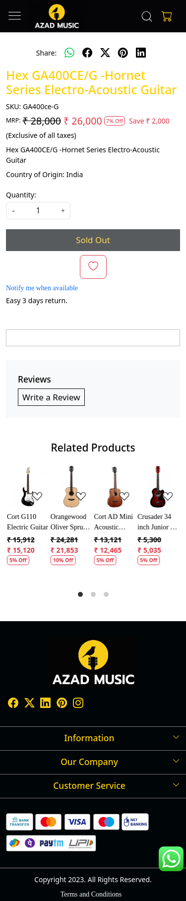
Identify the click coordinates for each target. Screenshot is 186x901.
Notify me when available (42, 288)
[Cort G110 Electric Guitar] (28, 487)
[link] (146, 16)
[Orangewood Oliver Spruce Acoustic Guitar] (71, 487)
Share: (46, 53)
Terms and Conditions (91, 894)
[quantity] (38, 210)
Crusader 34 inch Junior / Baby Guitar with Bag (154, 522)
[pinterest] (123, 52)
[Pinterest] (62, 704)
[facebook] (87, 52)
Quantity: (21, 194)
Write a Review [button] (51, 397)
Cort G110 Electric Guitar (27, 522)
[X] (29, 704)
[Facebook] (13, 704)
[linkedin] (141, 52)
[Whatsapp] (69, 52)
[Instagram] (78, 704)
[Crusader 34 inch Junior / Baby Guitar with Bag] (158, 487)
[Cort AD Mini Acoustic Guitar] (115, 487)
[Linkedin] (45, 704)
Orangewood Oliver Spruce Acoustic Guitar (70, 522)
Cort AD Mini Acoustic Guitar (113, 522)
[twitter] (105, 52)
